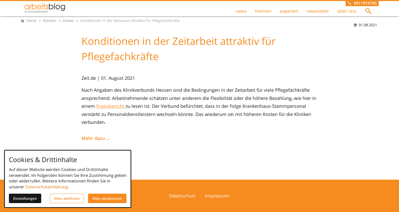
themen (263, 11)
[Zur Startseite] (44, 8)
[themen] (49, 20)
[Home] (31, 20)
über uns (346, 11)
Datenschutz (182, 196)
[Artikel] (68, 20)
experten (289, 11)
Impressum (217, 196)
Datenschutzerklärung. (47, 187)
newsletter (318, 11)
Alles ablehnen (67, 198)
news (241, 11)
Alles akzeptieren (107, 198)
